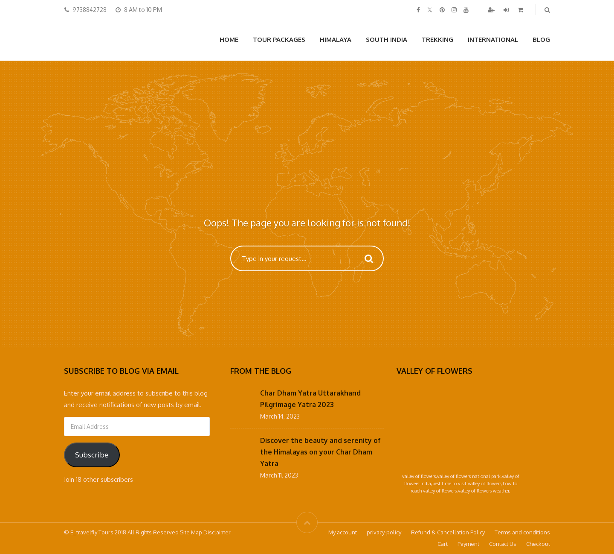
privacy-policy (384, 532)
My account (342, 532)
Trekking (437, 39)
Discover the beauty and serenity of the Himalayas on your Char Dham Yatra (320, 452)
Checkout (538, 543)
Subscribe (91, 454)
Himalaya (335, 39)
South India (386, 39)
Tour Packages (279, 39)
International (493, 39)
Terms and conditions (522, 532)
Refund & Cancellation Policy (448, 532)
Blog (541, 39)
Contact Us (502, 543)
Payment (468, 543)
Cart (442, 543)
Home (229, 39)
